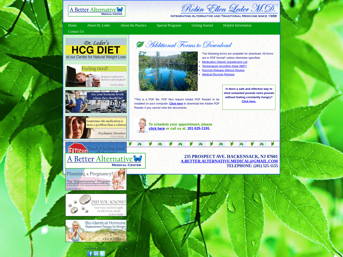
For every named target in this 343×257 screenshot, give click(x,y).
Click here (176, 103)
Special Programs (169, 25)
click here (157, 128)
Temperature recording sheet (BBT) (224, 66)
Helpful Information (237, 25)
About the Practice (133, 25)
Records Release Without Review (223, 70)
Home (72, 25)
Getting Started (202, 25)
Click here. (249, 101)
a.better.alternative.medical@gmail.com (229, 161)
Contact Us (76, 31)
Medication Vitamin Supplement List (224, 62)
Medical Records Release (218, 74)
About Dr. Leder (98, 25)
